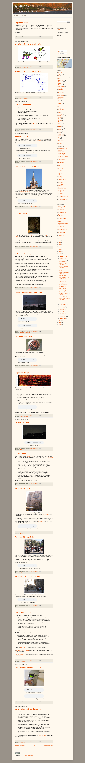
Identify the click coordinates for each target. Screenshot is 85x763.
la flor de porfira (61, 174)
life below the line (62, 218)
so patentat (38, 140)
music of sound (61, 220)
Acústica (60, 72)
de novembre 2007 (64, 258)
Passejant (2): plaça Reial (24, 537)
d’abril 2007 (62, 313)
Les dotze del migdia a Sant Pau (27, 166)
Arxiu (20, 288)
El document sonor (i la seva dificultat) (30, 254)
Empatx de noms (21, 23)
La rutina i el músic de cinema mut (28, 709)
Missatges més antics (48, 745)
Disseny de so (61, 86)
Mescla (59, 112)
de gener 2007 (63, 318)
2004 (60, 324)
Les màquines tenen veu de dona (28, 667)
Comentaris (61, 53)
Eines (59, 91)
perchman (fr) (61, 226)
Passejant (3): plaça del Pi (24, 488)
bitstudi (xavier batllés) (63, 156)
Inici (34, 745)
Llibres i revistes (61, 109)
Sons (20, 162)
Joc (59, 106)
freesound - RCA (61, 167)
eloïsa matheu (61, 161)
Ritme (59, 126)
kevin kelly (60, 173)
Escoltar (60, 94)
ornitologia (60, 182)
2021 (60, 240)
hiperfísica (60, 170)
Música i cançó (61, 115)
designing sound (61, 206)
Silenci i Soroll (61, 128)
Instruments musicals (23, 67)
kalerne (59, 171)
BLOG (16, 16)
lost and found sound (62, 177)
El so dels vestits (21, 214)
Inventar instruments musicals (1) (28, 71)
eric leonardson (61, 162)
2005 (60, 322)
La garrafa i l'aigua (22, 373)
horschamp (60, 215)
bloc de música (61, 157)
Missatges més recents (20, 745)
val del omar (60, 198)
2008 (60, 253)
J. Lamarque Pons (42, 735)
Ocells (59, 118)
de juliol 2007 (62, 307)
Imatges (60, 103)
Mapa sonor (60, 111)
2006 (60, 320)
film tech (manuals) (62, 212)
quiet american (61, 187)
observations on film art (63, 223)
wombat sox (61, 235)
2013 (60, 244)
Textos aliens (22, 130)
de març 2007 (63, 314)
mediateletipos (61, 181)
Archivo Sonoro (21, 453)
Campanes (21, 207)
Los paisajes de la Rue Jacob (22, 650)
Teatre (59, 132)
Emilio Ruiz (33, 235)
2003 (60, 326)
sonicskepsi (60, 231)
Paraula (59, 121)
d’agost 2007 (62, 306)
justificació (50, 457)
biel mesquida (61, 154)
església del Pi (41, 521)
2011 (60, 247)
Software (60, 129)
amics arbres (61, 151)
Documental (60, 89)
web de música (61, 201)
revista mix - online (62, 188)
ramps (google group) (62, 227)
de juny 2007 (62, 309)
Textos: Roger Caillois (23, 613)
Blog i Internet (61, 80)
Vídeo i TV (60, 141)
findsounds (60, 164)
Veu (20, 703)
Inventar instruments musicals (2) (28, 44)
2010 (60, 249)
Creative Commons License (27, 755)
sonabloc (60, 191)
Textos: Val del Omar (23, 104)
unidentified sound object (63, 196)
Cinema (20, 38)
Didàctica (60, 84)
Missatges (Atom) (25, 747)
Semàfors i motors (22, 136)
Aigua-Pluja (21, 332)
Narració (60, 117)
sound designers (61, 232)
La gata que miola (22, 422)
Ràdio (59, 124)
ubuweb (60, 194)
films (59, 100)
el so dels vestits (29, 238)
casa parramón (61, 159)
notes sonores (61, 221)
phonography (61, 184)
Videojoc (60, 143)
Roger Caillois (23, 647)
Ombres (60, 120)
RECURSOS (24, 16)
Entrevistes (60, 92)
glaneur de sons (61, 168)
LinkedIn (59, 30)
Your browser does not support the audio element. (27, 145)
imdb (59, 217)
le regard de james (62, 176)
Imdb (59, 29)
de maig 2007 (63, 311)
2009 (60, 251)
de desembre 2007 (64, 256)
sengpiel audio (61, 190)
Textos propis (61, 135)
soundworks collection (63, 234)
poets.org (60, 185)
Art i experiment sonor (23, 416)
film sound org (61, 209)
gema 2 (59, 101)
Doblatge (60, 87)
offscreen (60, 224)
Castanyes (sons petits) (24, 336)
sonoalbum (60, 193)
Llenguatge (60, 108)
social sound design (62, 229)
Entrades (60, 51)
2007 (60, 255)
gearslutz (60, 214)
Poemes (60, 123)
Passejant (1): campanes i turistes (28, 576)
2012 (60, 246)
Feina (59, 98)
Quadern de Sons (28, 6)
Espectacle (60, 97)
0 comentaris (35, 36)
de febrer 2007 (63, 316)
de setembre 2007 (64, 304)
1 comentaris (35, 287)
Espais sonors (22, 248)
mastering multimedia (62, 179)
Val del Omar (34, 123)
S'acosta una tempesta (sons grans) (28, 293)
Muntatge (60, 114)
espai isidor (60, 207)
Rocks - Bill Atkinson (20, 654)
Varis (59, 137)
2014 (60, 242)
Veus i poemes (61, 140)
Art (59, 75)
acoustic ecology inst (62, 148)
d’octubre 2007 (63, 260)
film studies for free (62, 211)
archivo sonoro (61, 153)
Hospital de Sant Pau (25, 191)
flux (59, 165)
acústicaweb (60, 150)
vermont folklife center (63, 199)
